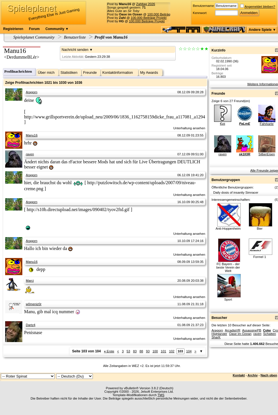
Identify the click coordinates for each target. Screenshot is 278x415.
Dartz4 (30, 325)
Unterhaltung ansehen (189, 128)
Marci (30, 280)
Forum (34, 29)
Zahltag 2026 (145, 4)
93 (148, 351)
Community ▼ (56, 29)
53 (128, 351)
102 (172, 351)
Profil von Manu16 (111, 37)
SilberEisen (267, 154)
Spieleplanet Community (34, 37)
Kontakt (239, 375)
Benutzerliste (75, 37)
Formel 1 (259, 257)
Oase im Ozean (240, 333)
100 (155, 351)
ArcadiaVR (232, 330)
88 (141, 351)
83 (135, 351)
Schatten (269, 333)
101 (163, 351)
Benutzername (203, 5)
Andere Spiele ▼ (262, 30)
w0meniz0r (34, 304)
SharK (216, 337)
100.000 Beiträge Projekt (165, 14)
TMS (161, 395)
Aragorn (31, 92)
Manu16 (32, 135)
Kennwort (200, 13)
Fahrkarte (266, 124)
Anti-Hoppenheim (228, 228)
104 (189, 351)
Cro (275, 330)
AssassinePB (251, 330)
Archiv (253, 375)
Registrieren (13, 29)
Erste (109, 351)
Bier (260, 228)
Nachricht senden (75, 50)
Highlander (219, 333)
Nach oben (269, 375)
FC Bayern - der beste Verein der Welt (228, 267)
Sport (228, 299)
